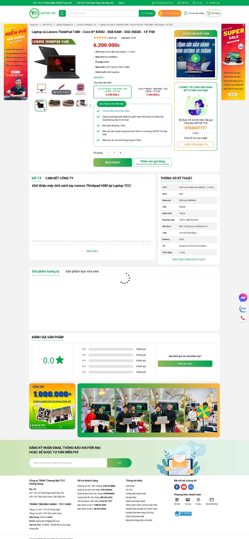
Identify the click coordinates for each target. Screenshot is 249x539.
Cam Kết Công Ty (59, 178)
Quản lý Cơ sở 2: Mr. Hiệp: (94, 490)
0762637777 (196, 127)
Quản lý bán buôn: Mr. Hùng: (95, 493)
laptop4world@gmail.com (44, 521)
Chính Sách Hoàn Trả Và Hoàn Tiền (141, 505)
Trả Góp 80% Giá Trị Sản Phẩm (116, 111)
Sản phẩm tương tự (46, 271)
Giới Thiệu (130, 486)
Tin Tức (129, 490)
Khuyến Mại (131, 497)
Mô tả (36, 178)
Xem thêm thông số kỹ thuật (188, 259)
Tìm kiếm (149, 13)
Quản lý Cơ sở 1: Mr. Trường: (96, 486)
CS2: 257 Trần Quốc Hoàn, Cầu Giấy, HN (47, 497)
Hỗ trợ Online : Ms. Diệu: (94, 501)
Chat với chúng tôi (195, 144)
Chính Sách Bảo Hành (135, 501)
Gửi (119, 463)
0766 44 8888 (40, 517)
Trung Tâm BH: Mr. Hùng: (94, 497)
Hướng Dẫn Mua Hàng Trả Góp (140, 512)
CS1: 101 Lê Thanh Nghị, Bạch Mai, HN (46, 493)
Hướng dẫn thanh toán (136, 493)
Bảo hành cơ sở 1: (91, 505)
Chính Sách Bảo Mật (135, 516)
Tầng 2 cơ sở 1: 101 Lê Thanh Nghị (44, 509)
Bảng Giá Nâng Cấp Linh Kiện (139, 520)
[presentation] (33, 105)
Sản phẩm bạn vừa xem (82, 271)
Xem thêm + (92, 251)
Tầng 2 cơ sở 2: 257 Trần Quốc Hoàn (45, 513)
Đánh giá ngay (185, 363)
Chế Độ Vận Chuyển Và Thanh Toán (141, 509)
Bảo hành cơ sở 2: (91, 509)
